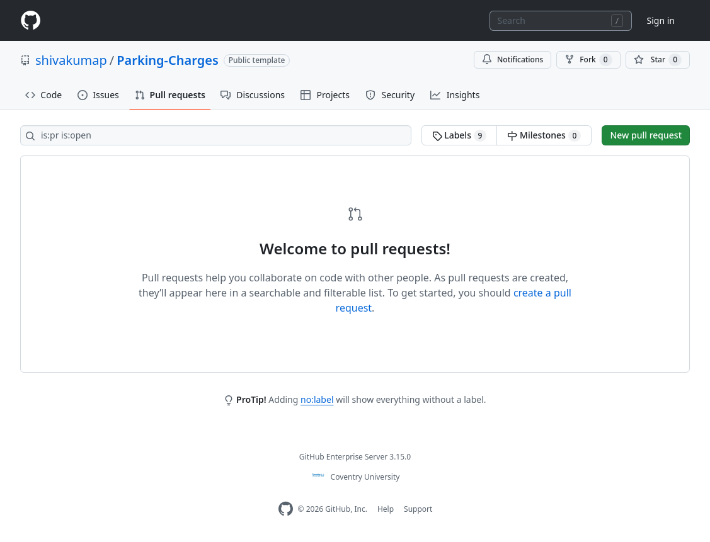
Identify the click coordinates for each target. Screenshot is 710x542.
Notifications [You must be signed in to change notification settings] (512, 59)
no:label (317, 399)
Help (385, 509)
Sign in (661, 20)
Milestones (544, 135)
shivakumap (71, 60)
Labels (459, 135)
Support (418, 509)
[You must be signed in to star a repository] (658, 60)
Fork (588, 60)
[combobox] (560, 20)
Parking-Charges (168, 60)
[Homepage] (30, 20)
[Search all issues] (215, 135)
